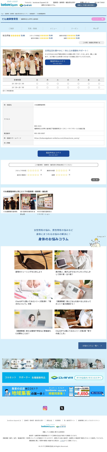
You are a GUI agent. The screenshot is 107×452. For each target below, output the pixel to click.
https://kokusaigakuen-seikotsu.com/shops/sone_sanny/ (57, 138)
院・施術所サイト (69, 420)
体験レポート (85, 2)
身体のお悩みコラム (48, 5)
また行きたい (98, 19)
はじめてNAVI (100, 2)
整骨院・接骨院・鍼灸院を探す (64, 2)
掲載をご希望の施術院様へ (86, 5)
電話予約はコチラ (57, 62)
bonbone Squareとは (40, 2)
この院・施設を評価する (91, 42)
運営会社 (49, 420)
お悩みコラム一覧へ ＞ (92, 345)
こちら (62, 440)
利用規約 (58, 420)
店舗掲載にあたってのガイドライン (89, 420)
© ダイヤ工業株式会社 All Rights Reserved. (53, 446)
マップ (95, 28)
